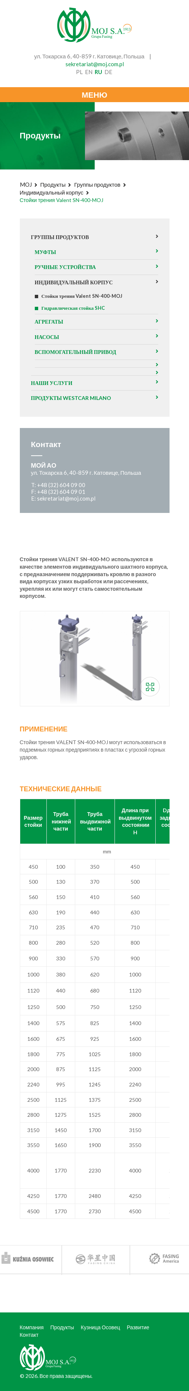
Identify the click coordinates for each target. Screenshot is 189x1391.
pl (79, 71)
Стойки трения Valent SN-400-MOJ (82, 296)
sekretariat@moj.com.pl (94, 64)
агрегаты (49, 321)
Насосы (47, 337)
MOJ (26, 184)
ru (98, 71)
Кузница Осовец (100, 1327)
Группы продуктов (97, 184)
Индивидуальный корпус (51, 192)
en (88, 71)
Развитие (138, 1327)
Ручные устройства (65, 267)
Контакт (29, 1335)
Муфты (45, 252)
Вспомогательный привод (75, 352)
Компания (32, 1327)
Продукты (53, 184)
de (108, 71)
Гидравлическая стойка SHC (73, 308)
